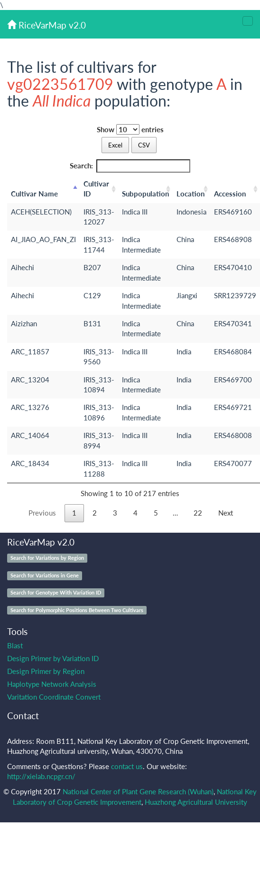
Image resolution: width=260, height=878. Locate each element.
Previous (42, 512)
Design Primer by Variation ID (53, 658)
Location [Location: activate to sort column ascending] (190, 193)
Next (225, 512)
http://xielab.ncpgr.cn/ (41, 776)
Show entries (130, 129)
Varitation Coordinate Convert (54, 697)
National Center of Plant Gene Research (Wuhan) (138, 791)
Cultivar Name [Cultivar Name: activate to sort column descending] (34, 193)
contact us (127, 766)
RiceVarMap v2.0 (46, 25)
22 (198, 512)
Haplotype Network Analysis (51, 684)
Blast (15, 645)
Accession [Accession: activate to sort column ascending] (230, 193)
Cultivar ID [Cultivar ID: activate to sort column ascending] (96, 188)
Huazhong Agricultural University (196, 802)
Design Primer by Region (45, 671)
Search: (130, 165)
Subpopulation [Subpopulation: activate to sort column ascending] (145, 193)
